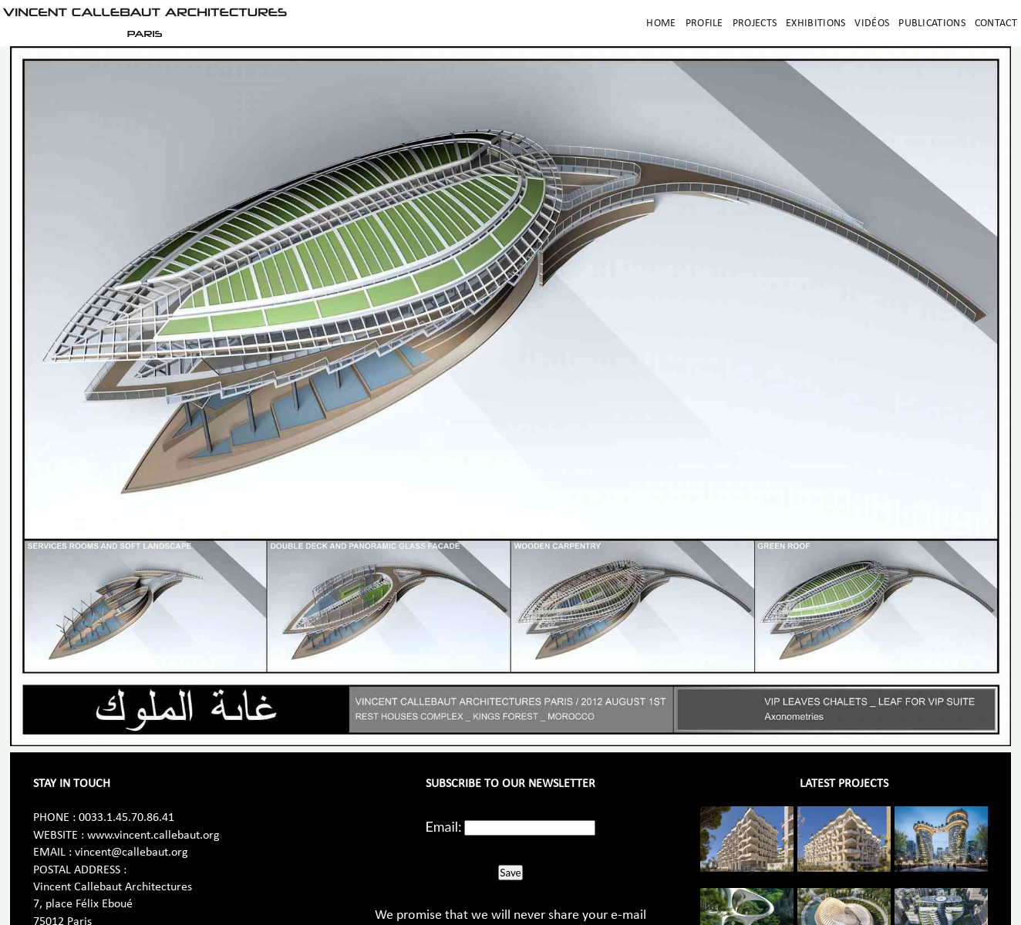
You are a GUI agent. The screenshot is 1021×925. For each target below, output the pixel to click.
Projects (755, 23)
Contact (996, 23)
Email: (444, 826)
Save (510, 872)
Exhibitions (815, 23)
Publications (931, 23)
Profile (704, 23)
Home (661, 23)
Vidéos (871, 23)
